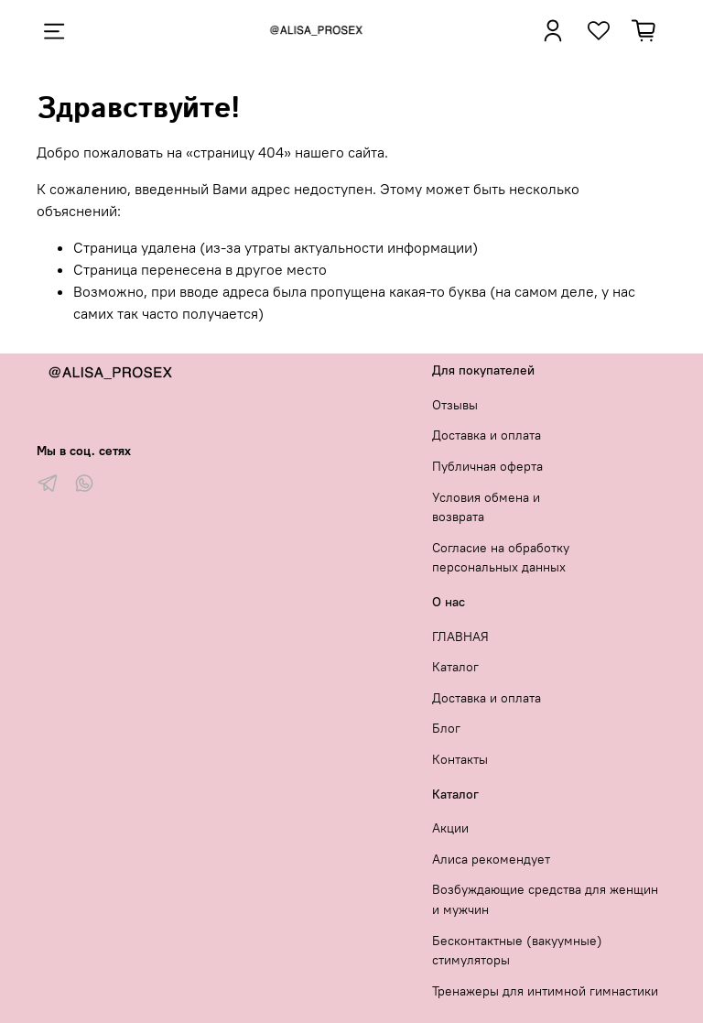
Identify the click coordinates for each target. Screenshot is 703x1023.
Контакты (460, 759)
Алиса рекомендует (491, 859)
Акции (450, 828)
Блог (446, 728)
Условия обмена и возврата (486, 507)
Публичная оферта (487, 466)
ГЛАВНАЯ (460, 636)
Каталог (455, 666)
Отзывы (455, 405)
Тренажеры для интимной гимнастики (545, 991)
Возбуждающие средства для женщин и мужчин (545, 899)
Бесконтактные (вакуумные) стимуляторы (517, 950)
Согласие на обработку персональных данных (500, 557)
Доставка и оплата (486, 435)
